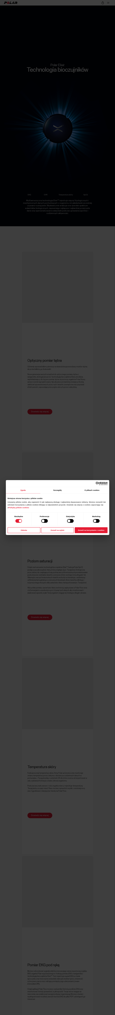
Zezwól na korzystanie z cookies (91, 530)
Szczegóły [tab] (57, 490)
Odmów (24, 530)
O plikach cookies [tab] (92, 490)
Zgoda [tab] (23, 490)
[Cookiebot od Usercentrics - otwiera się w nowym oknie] (97, 483)
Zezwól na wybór (57, 530)
